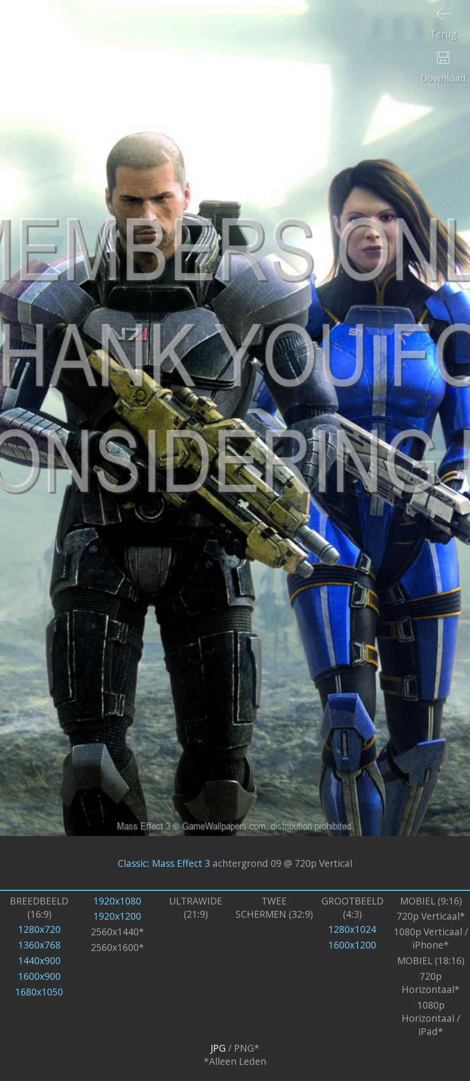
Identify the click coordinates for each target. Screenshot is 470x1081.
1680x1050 (39, 991)
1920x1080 (117, 900)
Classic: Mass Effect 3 (164, 863)
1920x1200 (117, 916)
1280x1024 (352, 929)
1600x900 (39, 976)
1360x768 (39, 944)
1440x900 (39, 960)
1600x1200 (352, 944)
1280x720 (39, 929)
